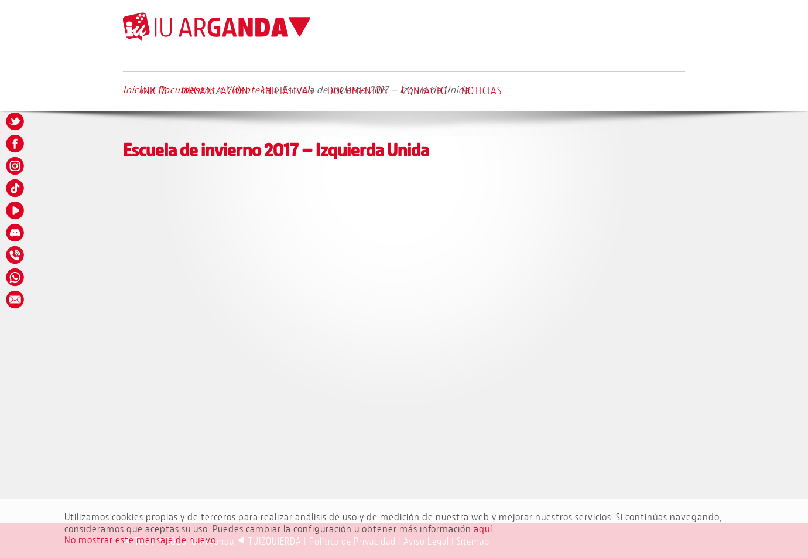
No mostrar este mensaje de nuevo (140, 539)
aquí (483, 528)
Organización (215, 90)
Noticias (481, 90)
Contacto (424, 90)
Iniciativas (287, 90)
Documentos (357, 90)
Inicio (154, 90)
